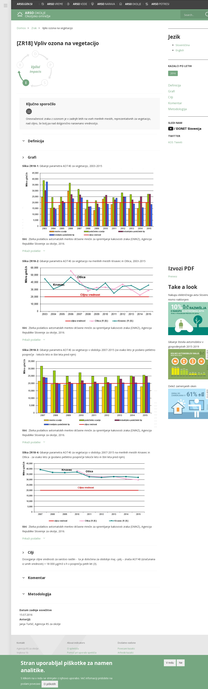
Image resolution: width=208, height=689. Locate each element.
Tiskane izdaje (72, 649)
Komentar (169, 103)
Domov (21, 28)
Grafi (165, 91)
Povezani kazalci (122, 641)
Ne (180, 662)
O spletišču (71, 641)
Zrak (34, 28)
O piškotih (50, 684)
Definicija (168, 85)
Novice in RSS (72, 653)
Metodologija (171, 109)
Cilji (164, 97)
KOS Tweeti (169, 142)
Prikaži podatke (31, 248)
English (174, 50)
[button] (201, 4)
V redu (170, 662)
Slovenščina (177, 45)
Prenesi (166, 276)
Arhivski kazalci (122, 645)
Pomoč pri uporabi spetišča (80, 645)
